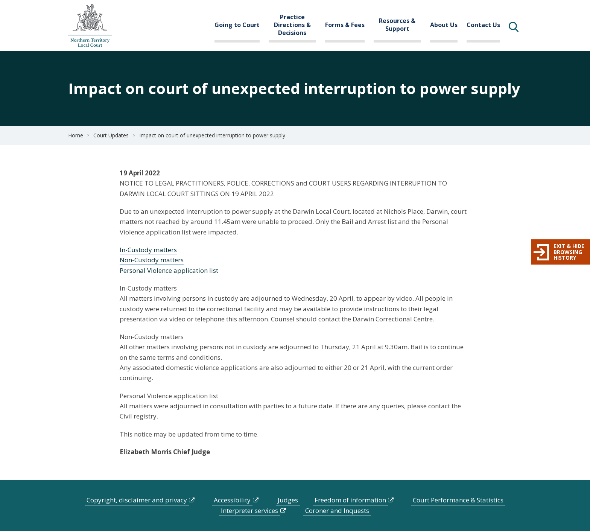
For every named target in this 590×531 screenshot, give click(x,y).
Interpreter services (249, 510)
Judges (288, 500)
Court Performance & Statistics (458, 500)
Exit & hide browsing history (569, 251)
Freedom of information (350, 500)
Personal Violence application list (169, 270)
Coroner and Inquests (337, 510)
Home (75, 135)
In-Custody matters (148, 249)
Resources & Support (397, 25)
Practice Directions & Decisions (292, 25)
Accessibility (232, 500)
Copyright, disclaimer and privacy (137, 500)
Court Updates (111, 135)
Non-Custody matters (152, 260)
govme (90, 25)
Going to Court (237, 25)
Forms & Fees (345, 25)
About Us (444, 25)
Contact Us (483, 25)
